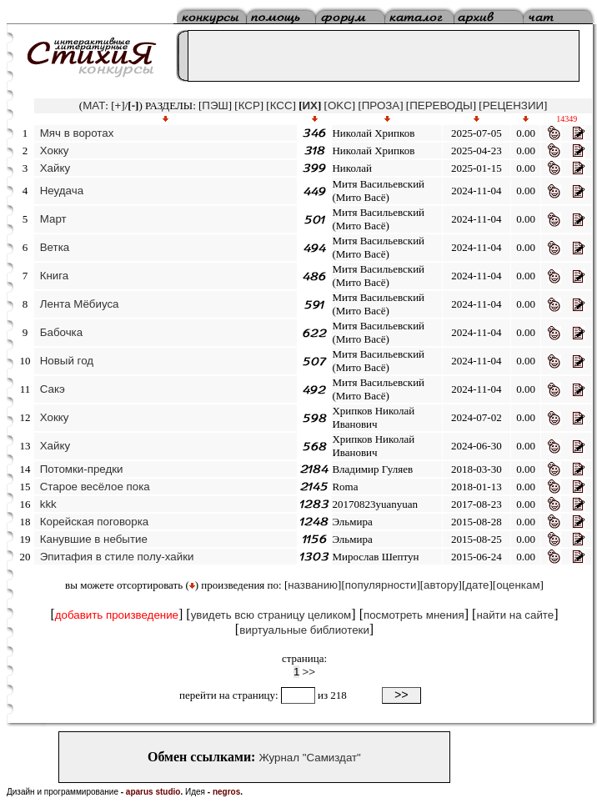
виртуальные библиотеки (304, 630)
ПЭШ (215, 105)
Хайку (55, 168)
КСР (249, 105)
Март (53, 219)
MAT (94, 105)
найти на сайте (515, 615)
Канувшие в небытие (94, 539)
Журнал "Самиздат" (309, 757)
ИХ (310, 105)
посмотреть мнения (414, 615)
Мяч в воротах (77, 133)
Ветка (55, 247)
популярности (381, 585)
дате (477, 585)
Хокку (54, 150)
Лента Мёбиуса (79, 304)
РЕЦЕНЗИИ (513, 105)
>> (309, 671)
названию (313, 585)
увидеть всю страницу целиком (271, 615)
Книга (54, 275)
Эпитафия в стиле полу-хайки (117, 556)
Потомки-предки (81, 469)
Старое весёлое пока (95, 486)
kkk (48, 504)
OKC (340, 105)
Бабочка (61, 332)
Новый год (66, 360)
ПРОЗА (380, 105)
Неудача (61, 190)
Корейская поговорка (94, 521)
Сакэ (52, 389)
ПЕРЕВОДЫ (441, 105)
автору (441, 585)
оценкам (517, 585)
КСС (281, 105)
